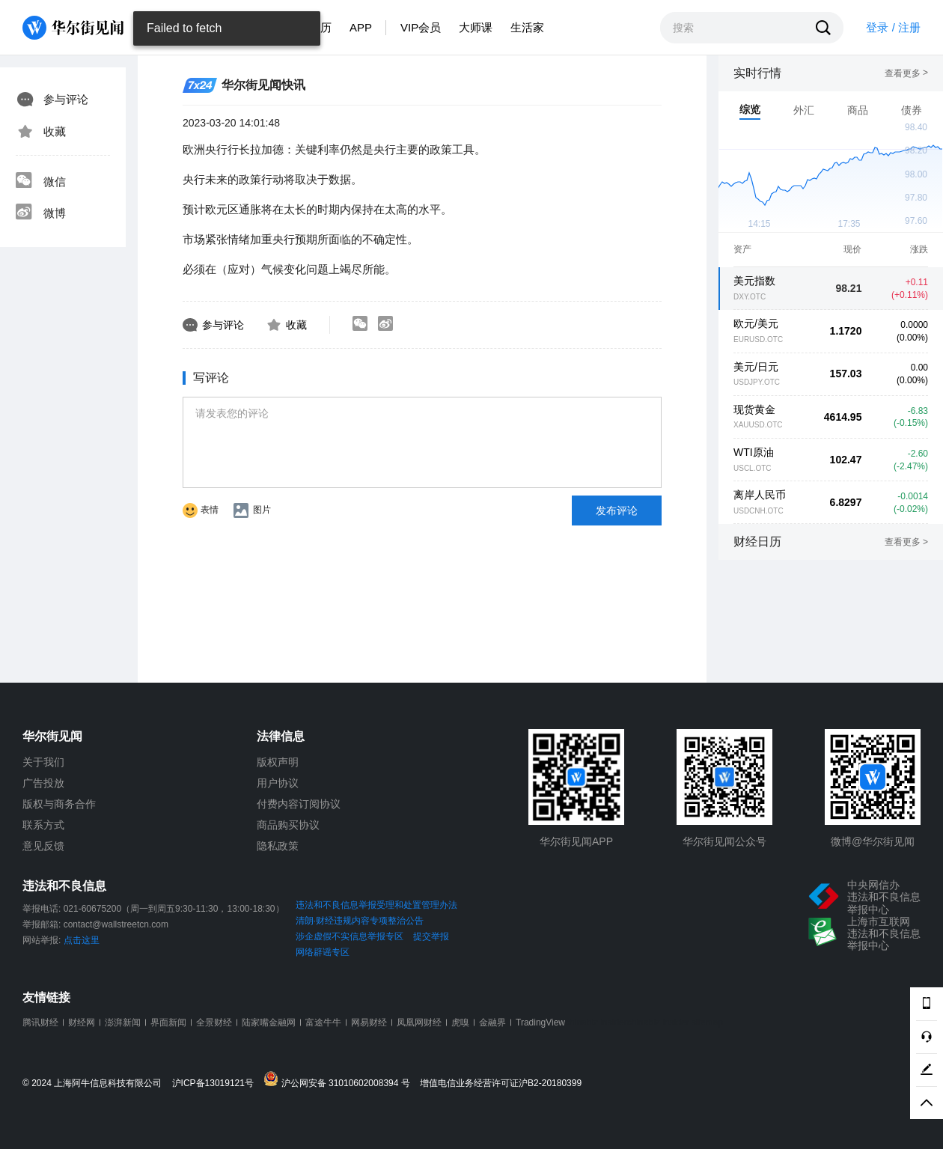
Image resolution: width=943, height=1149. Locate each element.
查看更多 (906, 73)
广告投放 (43, 783)
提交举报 (431, 936)
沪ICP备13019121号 (216, 1083)
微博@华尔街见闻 (873, 841)
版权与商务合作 (59, 804)
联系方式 (43, 825)
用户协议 (278, 783)
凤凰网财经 (419, 1022)
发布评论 (617, 510)
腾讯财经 (40, 1022)
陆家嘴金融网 (269, 1022)
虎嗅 (460, 1022)
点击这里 (82, 940)
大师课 (475, 27)
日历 (320, 27)
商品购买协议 (288, 825)
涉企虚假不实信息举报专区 (349, 936)
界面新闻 (168, 1022)
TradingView (540, 1022)
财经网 (81, 1022)
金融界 (492, 1022)
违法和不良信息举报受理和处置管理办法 (376, 905)
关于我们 (43, 762)
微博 (40, 213)
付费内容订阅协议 (299, 804)
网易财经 (369, 1022)
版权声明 (278, 762)
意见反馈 (43, 846)
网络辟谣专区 (323, 952)
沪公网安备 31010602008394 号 (340, 1079)
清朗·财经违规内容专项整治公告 (360, 920)
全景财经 (214, 1022)
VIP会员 (420, 27)
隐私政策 (278, 846)
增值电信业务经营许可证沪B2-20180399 (501, 1083)
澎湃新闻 (123, 1022)
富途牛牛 (323, 1022)
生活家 (527, 27)
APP (361, 27)
